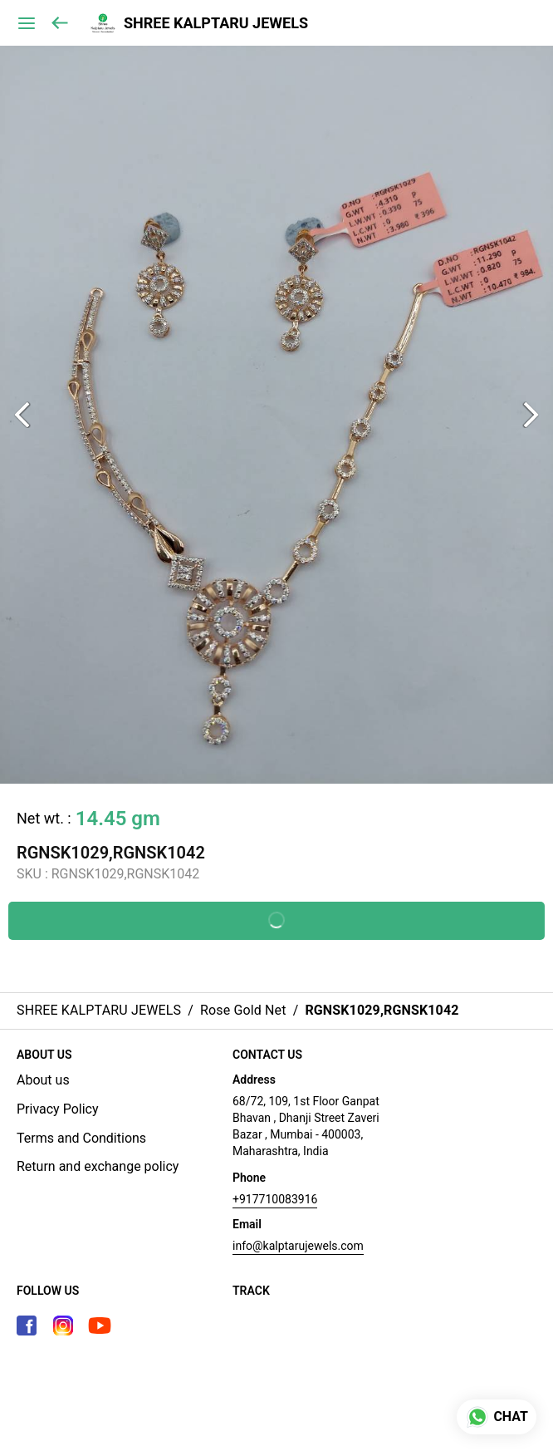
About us (43, 1080)
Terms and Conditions (81, 1138)
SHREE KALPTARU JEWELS (216, 23)
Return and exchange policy (98, 1166)
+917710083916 (274, 1199)
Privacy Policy (58, 1109)
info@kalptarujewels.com (298, 1245)
